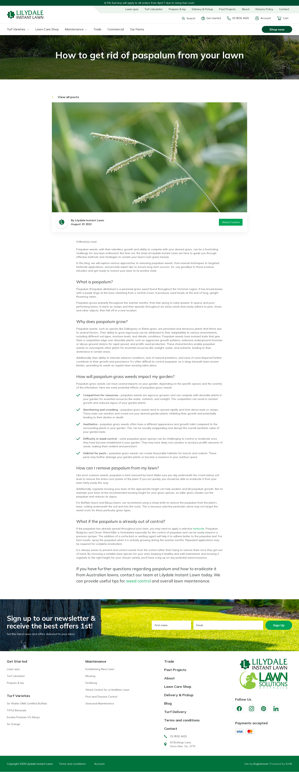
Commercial (116, 29)
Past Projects (227, 9)
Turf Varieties (16, 29)
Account (263, 18)
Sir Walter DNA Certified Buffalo (27, 703)
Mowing (90, 676)
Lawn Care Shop (47, 29)
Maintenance (74, 29)
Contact (284, 9)
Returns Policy (264, 9)
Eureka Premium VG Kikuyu (23, 717)
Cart (282, 18)
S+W (289, 764)
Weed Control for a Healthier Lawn (107, 689)
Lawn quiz (131, 9)
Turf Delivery (175, 712)
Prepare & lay (177, 9)
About (245, 9)
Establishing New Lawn (99, 669)
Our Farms (137, 29)
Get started (211, 18)
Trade (97, 29)
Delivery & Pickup (202, 9)
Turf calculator (154, 9)
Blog (168, 703)
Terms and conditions (182, 720)
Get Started (17, 661)
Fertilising (91, 683)
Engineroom (260, 764)
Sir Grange (13, 724)
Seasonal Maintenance (99, 703)
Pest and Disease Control (101, 696)
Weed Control (231, 222)
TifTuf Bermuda (16, 710)
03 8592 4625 (238, 18)
